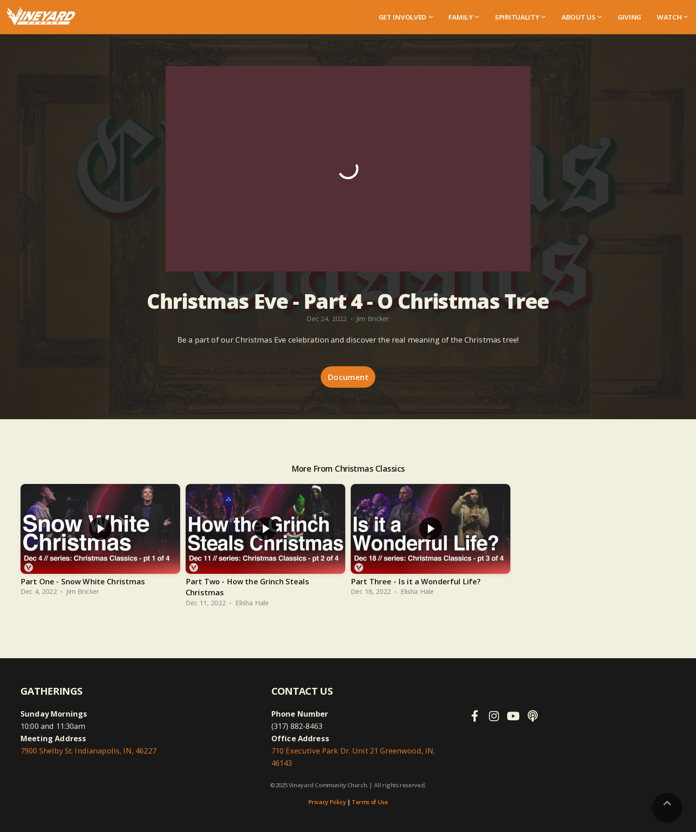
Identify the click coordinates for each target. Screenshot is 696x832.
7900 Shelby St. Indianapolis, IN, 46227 (88, 750)
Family (463, 16)
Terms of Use (370, 802)
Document (348, 377)
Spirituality (520, 16)
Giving (629, 16)
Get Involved (406, 16)
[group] (100, 542)
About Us (581, 16)
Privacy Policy (327, 802)
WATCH (672, 16)
